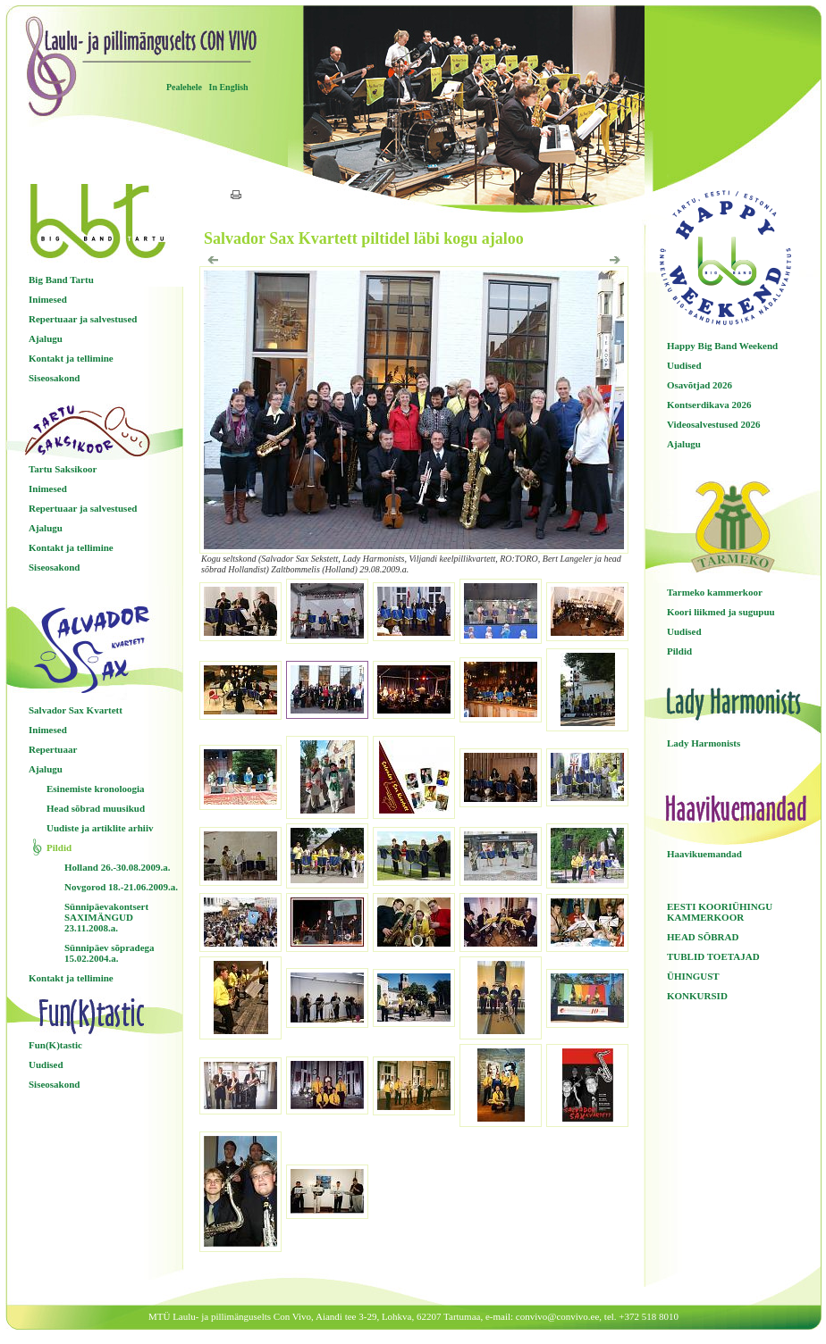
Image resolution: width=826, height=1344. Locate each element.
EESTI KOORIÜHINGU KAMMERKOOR (719, 911)
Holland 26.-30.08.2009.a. (117, 867)
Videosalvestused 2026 (713, 424)
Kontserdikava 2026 (709, 404)
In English (228, 87)
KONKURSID (697, 995)
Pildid (59, 847)
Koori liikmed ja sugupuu (721, 611)
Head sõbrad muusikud (95, 808)
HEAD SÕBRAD (702, 936)
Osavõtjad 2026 (699, 385)
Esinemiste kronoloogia (95, 788)
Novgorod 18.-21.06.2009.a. (121, 886)
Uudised (46, 1064)
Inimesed (48, 299)
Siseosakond (54, 377)
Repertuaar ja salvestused (83, 318)
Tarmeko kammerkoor (715, 592)
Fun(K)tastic (55, 1044)
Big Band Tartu (61, 279)
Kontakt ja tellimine (71, 358)
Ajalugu (46, 338)
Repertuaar (53, 749)
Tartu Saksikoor (63, 468)
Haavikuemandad (704, 853)
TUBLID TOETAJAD (713, 956)
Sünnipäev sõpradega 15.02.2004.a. (109, 953)
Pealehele (184, 87)
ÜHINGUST (693, 976)
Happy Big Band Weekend (722, 345)
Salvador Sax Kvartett (75, 710)
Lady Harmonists (703, 743)
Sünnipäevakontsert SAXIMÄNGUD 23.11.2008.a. (106, 917)
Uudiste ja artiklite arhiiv (99, 827)
